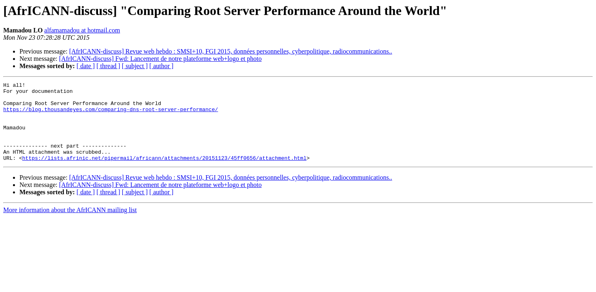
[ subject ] (135, 65)
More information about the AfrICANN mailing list (70, 225)
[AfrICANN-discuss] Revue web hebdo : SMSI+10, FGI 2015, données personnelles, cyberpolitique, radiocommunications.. (230, 51)
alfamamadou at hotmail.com (82, 30)
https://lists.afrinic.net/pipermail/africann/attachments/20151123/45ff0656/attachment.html (164, 173)
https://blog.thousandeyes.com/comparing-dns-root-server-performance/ (110, 115)
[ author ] (161, 65)
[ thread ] (108, 65)
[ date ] (86, 65)
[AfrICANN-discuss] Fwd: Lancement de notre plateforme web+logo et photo (160, 58)
